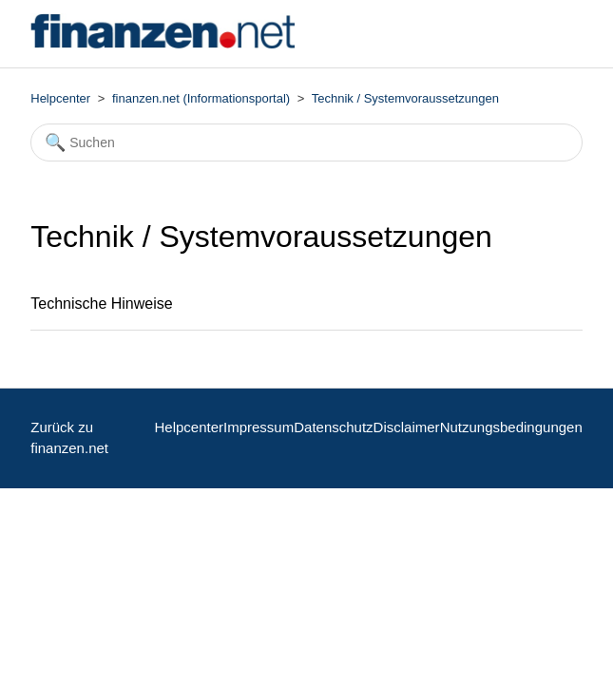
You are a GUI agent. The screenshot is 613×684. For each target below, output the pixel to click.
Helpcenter (60, 98)
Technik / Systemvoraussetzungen (405, 98)
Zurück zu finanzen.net (69, 438)
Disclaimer (407, 427)
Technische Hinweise (101, 303)
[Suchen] (306, 143)
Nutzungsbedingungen (511, 427)
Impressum (258, 427)
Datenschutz (333, 427)
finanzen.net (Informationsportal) (201, 98)
